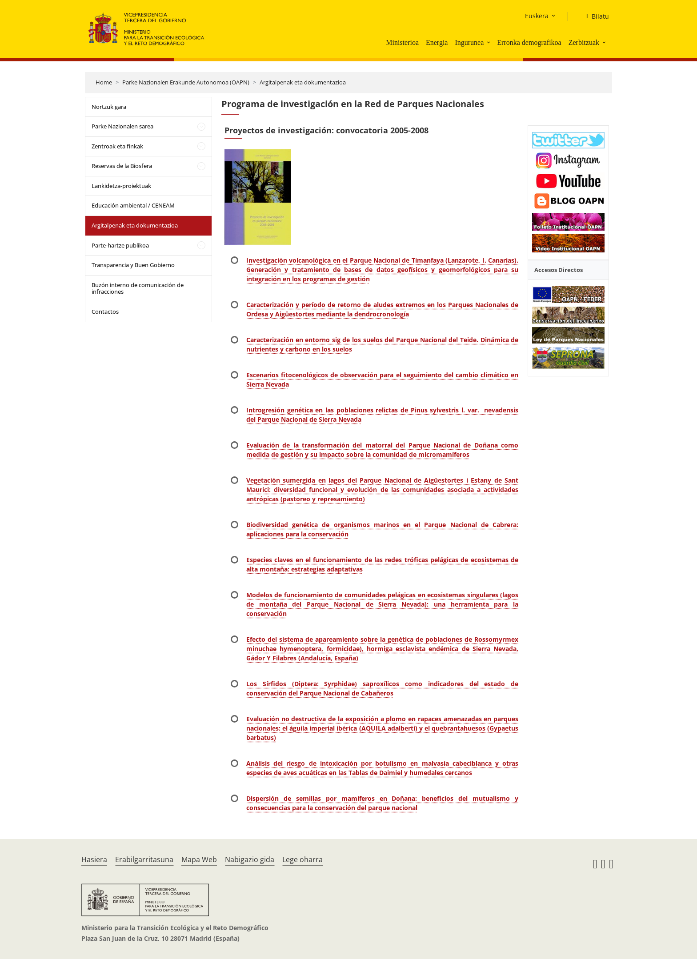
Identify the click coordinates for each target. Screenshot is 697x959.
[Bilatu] (594, 16)
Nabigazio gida (249, 859)
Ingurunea (469, 42)
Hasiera (94, 859)
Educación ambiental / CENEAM (133, 205)
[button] (489, 42)
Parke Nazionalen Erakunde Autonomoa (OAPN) (185, 82)
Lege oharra (302, 859)
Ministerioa (402, 42)
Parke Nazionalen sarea (122, 126)
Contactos (105, 312)
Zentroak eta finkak (117, 146)
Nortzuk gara (109, 107)
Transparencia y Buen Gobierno (133, 265)
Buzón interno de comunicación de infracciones (138, 288)
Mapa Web (199, 859)
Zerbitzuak (584, 42)
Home (104, 82)
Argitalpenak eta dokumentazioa (303, 82)
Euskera (537, 16)
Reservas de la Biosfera (122, 166)
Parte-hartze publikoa (120, 245)
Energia (437, 42)
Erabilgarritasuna (144, 859)
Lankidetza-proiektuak (121, 186)
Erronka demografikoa (529, 42)
